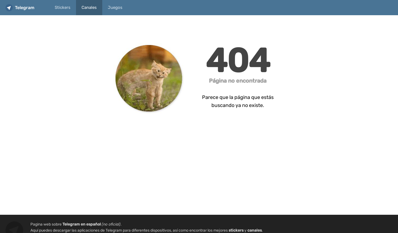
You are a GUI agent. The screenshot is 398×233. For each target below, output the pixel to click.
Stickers (62, 7)
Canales (89, 7)
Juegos (115, 7)
